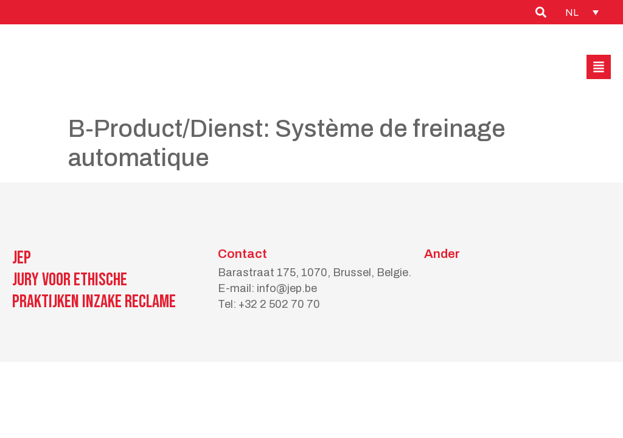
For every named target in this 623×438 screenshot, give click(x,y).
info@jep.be (287, 288)
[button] (598, 67)
